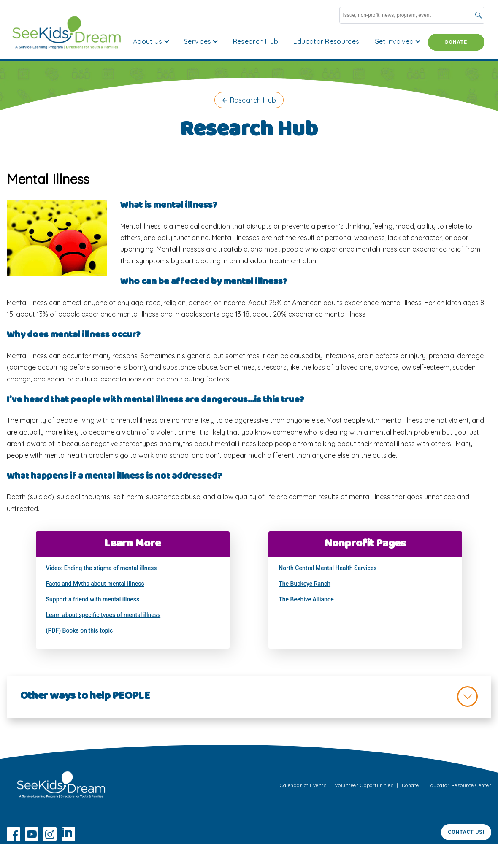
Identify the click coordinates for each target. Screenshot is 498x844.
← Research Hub (249, 100)
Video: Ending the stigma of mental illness (101, 568)
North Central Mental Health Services (327, 568)
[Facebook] (13, 838)
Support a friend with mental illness (93, 599)
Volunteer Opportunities (364, 785)
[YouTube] (31, 838)
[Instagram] (50, 838)
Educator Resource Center (459, 785)
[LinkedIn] (68, 838)
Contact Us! (466, 832)
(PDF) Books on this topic (79, 630)
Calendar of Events (303, 785)
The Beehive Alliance (306, 599)
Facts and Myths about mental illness (95, 583)
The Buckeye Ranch (304, 583)
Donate (456, 42)
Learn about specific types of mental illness (103, 614)
